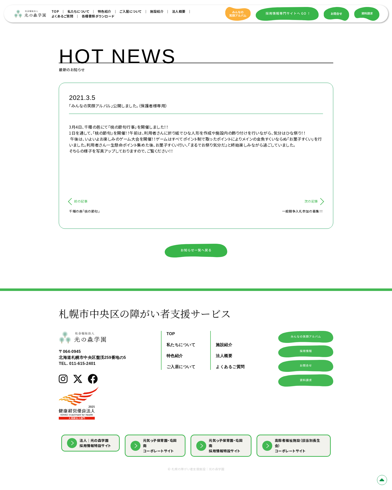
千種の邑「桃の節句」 (84, 211)
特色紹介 (104, 11)
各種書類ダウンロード (98, 16)
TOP (55, 11)
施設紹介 (157, 11)
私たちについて (79, 11)
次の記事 (311, 201)
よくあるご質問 (63, 16)
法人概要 (179, 11)
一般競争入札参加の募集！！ (302, 211)
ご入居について (131, 11)
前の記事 (81, 201)
